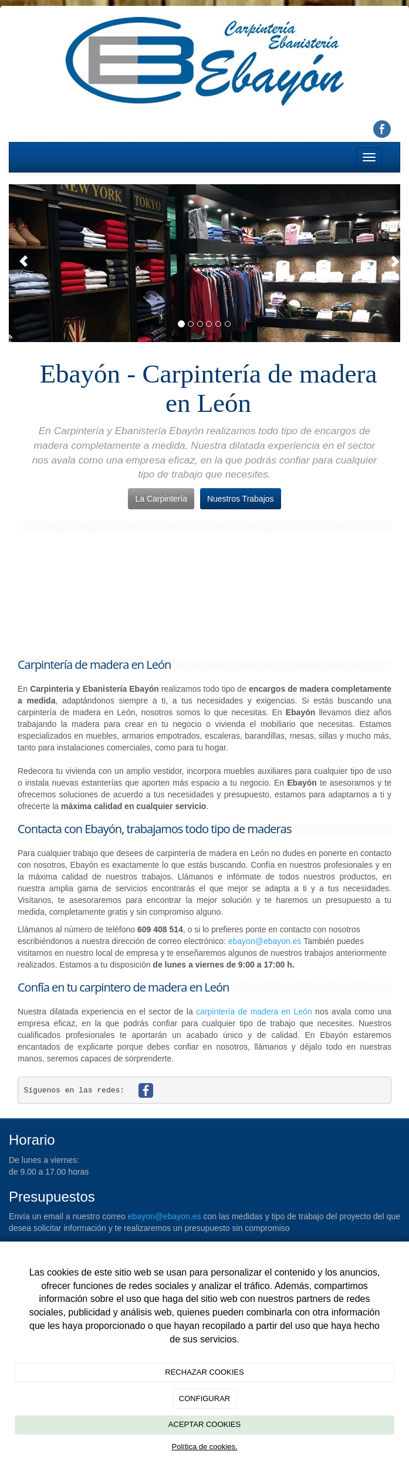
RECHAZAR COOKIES (204, 1372)
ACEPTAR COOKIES (204, 1424)
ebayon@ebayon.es (265, 941)
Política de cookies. (204, 1446)
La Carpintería (161, 498)
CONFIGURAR (204, 1398)
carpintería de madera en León (254, 1011)
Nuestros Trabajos (240, 498)
